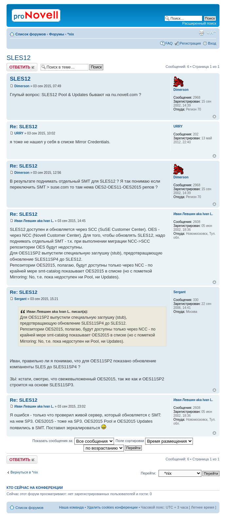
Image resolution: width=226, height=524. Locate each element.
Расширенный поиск (199, 23)
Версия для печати (201, 33)
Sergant (20, 299)
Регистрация (190, 43)
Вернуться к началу (214, 116)
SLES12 (18, 57)
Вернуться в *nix (24, 472)
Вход (212, 43)
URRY (19, 133)
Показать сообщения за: (73, 441)
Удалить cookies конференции (112, 507)
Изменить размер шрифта (211, 33)
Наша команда (71, 507)
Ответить (22, 67)
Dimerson (21, 86)
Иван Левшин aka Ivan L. (34, 221)
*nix (70, 34)
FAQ (169, 43)
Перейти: (148, 473)
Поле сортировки (154, 441)
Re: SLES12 (23, 126)
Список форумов (30, 34)
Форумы (56, 34)
